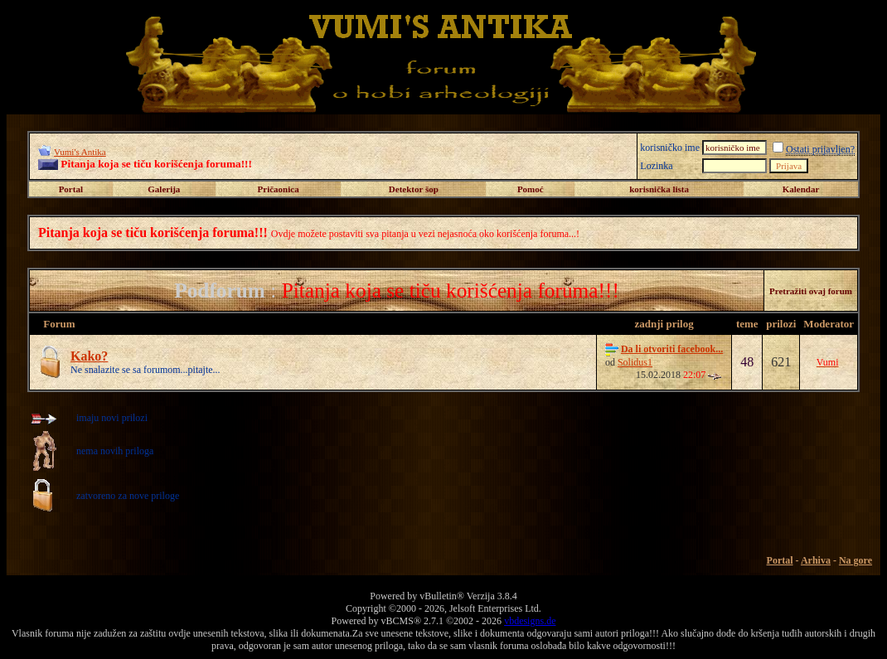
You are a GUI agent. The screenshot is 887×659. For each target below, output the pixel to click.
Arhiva (816, 560)
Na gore (855, 560)
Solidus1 (635, 362)
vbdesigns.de (529, 621)
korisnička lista (659, 189)
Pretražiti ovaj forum (810, 291)
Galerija (164, 189)
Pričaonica (278, 189)
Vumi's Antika (80, 152)
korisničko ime (670, 147)
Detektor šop (414, 189)
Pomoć (530, 189)
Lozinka (656, 166)
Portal (71, 189)
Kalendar (801, 189)
